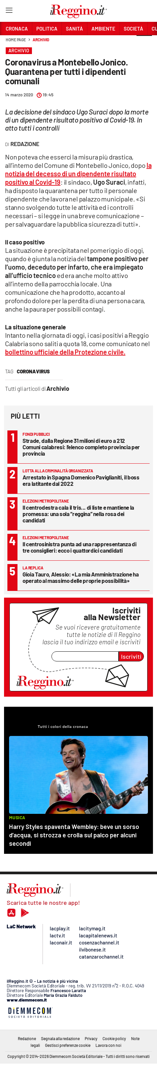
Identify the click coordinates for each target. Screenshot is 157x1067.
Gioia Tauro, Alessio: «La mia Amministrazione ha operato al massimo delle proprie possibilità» (81, 577)
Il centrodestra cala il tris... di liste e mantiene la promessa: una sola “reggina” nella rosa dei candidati (78, 513)
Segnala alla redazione (60, 1038)
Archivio (41, 39)
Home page (16, 39)
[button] (144, 43)
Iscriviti (131, 656)
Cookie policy (114, 1038)
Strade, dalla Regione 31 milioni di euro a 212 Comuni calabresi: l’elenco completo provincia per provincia (81, 447)
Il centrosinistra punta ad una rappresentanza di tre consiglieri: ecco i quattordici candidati (79, 547)
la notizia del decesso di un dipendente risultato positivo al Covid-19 (78, 173)
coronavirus (33, 371)
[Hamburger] (9, 11)
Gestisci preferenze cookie (67, 1045)
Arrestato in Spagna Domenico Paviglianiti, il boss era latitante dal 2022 (81, 480)
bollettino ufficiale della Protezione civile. (65, 352)
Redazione (27, 1038)
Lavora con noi (108, 1045)
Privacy (91, 1038)
